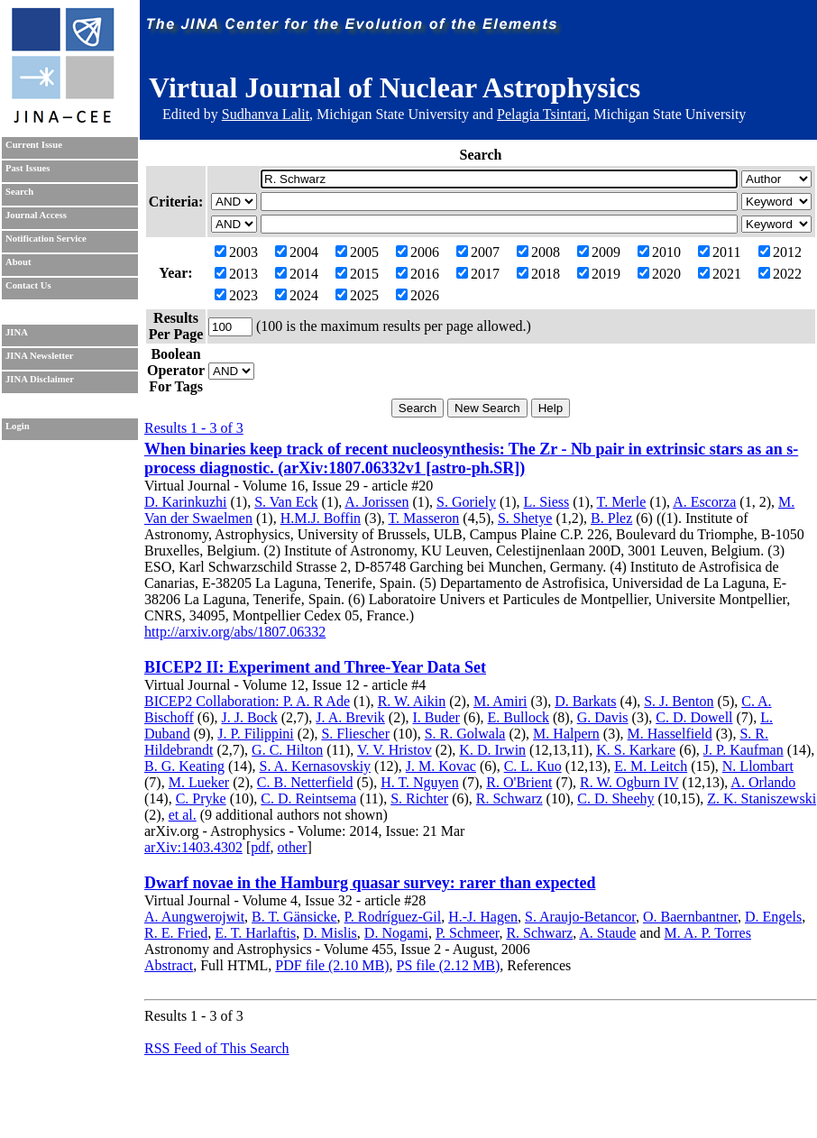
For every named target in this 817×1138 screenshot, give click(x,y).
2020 (659, 273)
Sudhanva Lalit (265, 114)
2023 (236, 295)
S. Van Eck (285, 501)
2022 (780, 273)
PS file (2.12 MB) (448, 965)
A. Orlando (762, 782)
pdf (260, 847)
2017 (478, 273)
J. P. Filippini (255, 733)
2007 (478, 252)
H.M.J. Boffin (321, 518)
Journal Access (36, 215)
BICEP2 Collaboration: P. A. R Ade (247, 701)
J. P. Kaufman (743, 749)
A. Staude (607, 933)
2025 (357, 295)
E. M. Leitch (650, 766)
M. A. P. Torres (708, 933)
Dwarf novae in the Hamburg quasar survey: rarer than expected (369, 883)
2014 (296, 273)
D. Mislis (330, 933)
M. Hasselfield (670, 733)
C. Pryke (201, 798)
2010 (659, 252)
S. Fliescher (355, 733)
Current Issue (33, 145)
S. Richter (419, 798)
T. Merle (622, 501)
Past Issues (27, 168)
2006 (417, 252)
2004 (296, 252)
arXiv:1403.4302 (193, 847)
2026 (417, 295)
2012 (780, 252)
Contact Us (28, 285)
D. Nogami (396, 933)
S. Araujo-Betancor (580, 916)
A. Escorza (704, 501)
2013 (236, 273)
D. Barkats (585, 701)
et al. (183, 814)
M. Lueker (199, 782)
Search (19, 192)
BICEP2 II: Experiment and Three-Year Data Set (315, 667)
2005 (357, 252)
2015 (357, 273)
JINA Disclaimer (39, 379)
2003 (236, 252)
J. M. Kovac (441, 766)
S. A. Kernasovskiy (316, 766)
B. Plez (611, 518)
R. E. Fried (175, 933)
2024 (296, 295)
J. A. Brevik (350, 717)
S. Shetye (525, 518)
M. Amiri (500, 701)
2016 (417, 273)
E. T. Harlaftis (255, 933)
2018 (538, 273)
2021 (719, 273)
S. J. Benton (678, 701)
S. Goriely (466, 501)
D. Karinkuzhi (185, 501)
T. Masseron (424, 518)
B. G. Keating (184, 766)
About (18, 262)
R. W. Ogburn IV (629, 782)
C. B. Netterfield (305, 782)
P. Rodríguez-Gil (393, 916)
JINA (16, 332)
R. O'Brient (519, 782)
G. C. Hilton (287, 749)
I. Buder (435, 717)
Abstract (168, 965)
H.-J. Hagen (483, 916)
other (293, 847)
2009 (598, 252)
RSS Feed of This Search (216, 1048)
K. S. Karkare (635, 749)
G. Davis (603, 717)
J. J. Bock (249, 717)
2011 (719, 252)
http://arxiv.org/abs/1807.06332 (235, 631)
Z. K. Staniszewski (761, 798)
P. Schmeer (467, 933)
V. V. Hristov (394, 749)
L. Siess (547, 501)
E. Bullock (518, 717)
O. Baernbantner (690, 916)
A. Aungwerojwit (194, 916)
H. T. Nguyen (420, 782)
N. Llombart (758, 766)
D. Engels (773, 916)
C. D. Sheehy (615, 798)
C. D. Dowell (694, 717)
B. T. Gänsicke (294, 916)
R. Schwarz (509, 798)
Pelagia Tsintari (541, 114)
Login (17, 426)
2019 (598, 273)
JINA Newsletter (39, 356)
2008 (538, 252)
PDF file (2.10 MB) (332, 965)
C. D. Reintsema (308, 798)
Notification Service (46, 238)
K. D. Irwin (492, 749)
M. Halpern (566, 733)
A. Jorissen (376, 501)
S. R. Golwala (465, 733)
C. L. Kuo (533, 766)
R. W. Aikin (412, 701)
